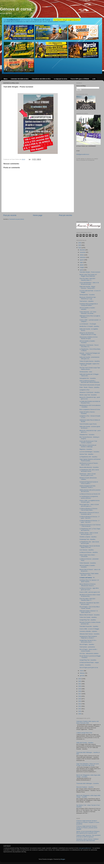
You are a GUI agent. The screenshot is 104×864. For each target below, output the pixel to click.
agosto (82, 260)
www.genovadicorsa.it (85, 848)
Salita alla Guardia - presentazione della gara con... (89, 357)
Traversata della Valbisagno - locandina (87, 783)
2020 (80, 686)
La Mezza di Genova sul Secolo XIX (90, 494)
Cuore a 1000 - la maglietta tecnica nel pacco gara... (90, 501)
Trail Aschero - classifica (86, 301)
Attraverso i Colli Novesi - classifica (90, 392)
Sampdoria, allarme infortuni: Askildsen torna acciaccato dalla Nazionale (87, 839)
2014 (80, 701)
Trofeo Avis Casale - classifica (88, 617)
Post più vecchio (65, 215)
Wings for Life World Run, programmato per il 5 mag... (88, 333)
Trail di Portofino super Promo (88, 424)
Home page (37, 215)
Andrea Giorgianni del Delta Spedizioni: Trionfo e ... (87, 486)
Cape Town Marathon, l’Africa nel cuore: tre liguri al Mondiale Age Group (87, 764)
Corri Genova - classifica (87, 550)
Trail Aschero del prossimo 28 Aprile (90, 385)
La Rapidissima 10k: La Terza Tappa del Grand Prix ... (90, 529)
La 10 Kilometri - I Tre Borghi (88, 324)
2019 (80, 688)
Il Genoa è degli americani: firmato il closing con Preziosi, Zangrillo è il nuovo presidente (87, 822)
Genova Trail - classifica (86, 454)
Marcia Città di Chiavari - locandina (90, 615)
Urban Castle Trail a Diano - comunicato (88, 555)
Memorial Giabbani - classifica (85, 787)
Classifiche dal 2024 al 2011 (41, 79)
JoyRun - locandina (85, 665)
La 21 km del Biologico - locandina (89, 451)
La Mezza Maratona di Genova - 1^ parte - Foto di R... (90, 521)
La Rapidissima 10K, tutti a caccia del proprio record (89, 470)
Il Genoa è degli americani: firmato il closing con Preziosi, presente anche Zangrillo (86, 827)
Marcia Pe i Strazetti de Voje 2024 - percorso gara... (90, 603)
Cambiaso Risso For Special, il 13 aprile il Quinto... (89, 580)
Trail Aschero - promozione (87, 647)
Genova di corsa (15, 9)
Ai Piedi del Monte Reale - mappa (89, 662)
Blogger (63, 859)
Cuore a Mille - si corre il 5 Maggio (89, 629)
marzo (82, 670)
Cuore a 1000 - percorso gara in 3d (90, 592)
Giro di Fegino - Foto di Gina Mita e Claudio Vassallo (90, 607)
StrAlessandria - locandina (87, 294)
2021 (80, 683)
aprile (81, 270)
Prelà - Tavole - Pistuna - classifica (89, 387)
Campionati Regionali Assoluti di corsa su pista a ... (89, 482)
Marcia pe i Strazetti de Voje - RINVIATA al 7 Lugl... (88, 298)
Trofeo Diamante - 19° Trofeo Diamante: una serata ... (88, 312)
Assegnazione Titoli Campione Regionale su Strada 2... (88, 637)
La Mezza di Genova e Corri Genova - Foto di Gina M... (90, 525)
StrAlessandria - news (86, 371)
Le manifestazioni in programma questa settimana (89, 497)
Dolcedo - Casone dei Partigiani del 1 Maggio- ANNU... (90, 353)
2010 (80, 711)
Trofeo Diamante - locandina (88, 563)
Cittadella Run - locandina (87, 434)
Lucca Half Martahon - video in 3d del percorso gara (89, 283)
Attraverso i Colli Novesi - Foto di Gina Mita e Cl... (89, 345)
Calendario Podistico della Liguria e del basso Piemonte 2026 (87, 722)
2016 (80, 696)
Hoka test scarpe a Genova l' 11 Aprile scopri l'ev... (89, 611)
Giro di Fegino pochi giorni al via (89, 667)
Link (93, 79)
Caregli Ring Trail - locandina (88, 660)
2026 (80, 242)
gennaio (82, 675)
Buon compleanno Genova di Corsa (90, 409)
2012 (80, 706)
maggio (82, 267)
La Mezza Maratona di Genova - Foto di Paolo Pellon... (89, 509)
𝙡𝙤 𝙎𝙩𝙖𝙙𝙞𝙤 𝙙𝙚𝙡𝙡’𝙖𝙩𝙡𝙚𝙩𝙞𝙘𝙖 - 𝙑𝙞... (87, 577)
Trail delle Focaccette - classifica (89, 626)
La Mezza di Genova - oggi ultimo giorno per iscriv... (89, 588)
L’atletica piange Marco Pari (84, 732)
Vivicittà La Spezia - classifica (88, 536)
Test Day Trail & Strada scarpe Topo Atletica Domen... (90, 368)
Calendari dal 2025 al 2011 (20, 79)
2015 (80, 698)
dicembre (82, 250)
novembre (83, 252)
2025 (80, 245)
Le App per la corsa (60, 79)
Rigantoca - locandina (86, 449)
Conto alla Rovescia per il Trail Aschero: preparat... (88, 441)
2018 (80, 691)
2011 (80, 708)
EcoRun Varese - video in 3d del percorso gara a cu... (89, 533)
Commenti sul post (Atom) (16, 219)
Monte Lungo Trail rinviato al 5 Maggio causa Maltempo (88, 275)
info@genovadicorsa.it (82, 154)
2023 (80, 678)
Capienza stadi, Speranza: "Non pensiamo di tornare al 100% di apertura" (88, 836)
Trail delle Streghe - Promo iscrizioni (90, 272)
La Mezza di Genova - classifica (89, 552)
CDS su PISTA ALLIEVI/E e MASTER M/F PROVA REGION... (90, 381)
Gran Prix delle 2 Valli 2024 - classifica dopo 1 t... (88, 599)
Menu (5, 79)
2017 (80, 693)
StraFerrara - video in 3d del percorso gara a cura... (88, 474)
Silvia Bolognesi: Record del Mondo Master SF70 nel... (90, 546)
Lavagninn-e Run (84, 390)
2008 (80, 713)
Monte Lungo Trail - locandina (88, 395)
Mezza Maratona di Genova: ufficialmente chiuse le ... (88, 584)
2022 (80, 681)
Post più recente (9, 215)
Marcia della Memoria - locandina (89, 467)
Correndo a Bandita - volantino (88, 631)
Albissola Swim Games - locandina (89, 634)
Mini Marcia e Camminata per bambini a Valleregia (88, 445)
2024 (80, 247)
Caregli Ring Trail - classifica (88, 620)
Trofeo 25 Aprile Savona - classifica (90, 361)
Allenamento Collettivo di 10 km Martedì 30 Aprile (89, 337)
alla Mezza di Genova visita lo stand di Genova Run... (90, 595)
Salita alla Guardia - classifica (84, 742)
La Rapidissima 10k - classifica (88, 456)
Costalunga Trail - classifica (87, 539)
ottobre (82, 255)
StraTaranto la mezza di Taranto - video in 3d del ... (89, 463)
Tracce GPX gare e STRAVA (79, 79)
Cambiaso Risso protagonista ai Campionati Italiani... (89, 304)
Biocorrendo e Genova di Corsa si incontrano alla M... (89, 513)
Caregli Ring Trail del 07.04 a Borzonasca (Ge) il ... (88, 641)
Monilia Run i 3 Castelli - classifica (89, 326)
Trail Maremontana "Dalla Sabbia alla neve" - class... (89, 574)
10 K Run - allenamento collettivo (89, 653)
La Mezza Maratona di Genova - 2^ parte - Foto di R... (90, 517)
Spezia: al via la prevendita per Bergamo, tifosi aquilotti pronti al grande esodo (88, 832)
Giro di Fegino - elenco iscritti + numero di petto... (88, 650)
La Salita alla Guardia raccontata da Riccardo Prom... (90, 402)
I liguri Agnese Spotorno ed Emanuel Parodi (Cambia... (90, 459)
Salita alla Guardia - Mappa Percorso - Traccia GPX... (88, 287)
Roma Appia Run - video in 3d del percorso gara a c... (89, 505)
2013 (80, 703)
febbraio (82, 673)
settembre (83, 257)
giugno (82, 265)
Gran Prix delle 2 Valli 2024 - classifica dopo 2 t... (88, 279)
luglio (81, 262)
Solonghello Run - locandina (88, 378)
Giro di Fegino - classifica (87, 644)
